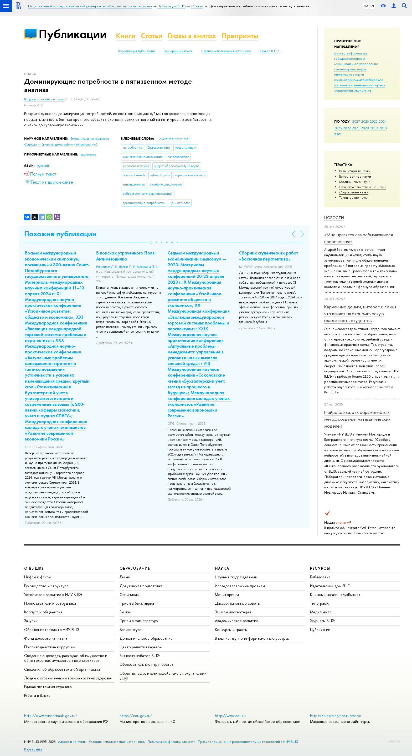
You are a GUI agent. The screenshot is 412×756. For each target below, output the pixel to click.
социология (343, 90)
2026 (365, 121)
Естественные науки (355, 176)
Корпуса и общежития (43, 611)
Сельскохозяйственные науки (362, 186)
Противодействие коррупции (49, 646)
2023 (338, 128)
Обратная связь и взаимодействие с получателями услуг (163, 675)
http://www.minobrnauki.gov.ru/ (50, 715)
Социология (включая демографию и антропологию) (60, 144)
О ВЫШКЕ (34, 568)
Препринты (240, 35)
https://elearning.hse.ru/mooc (335, 715)
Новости (334, 218)
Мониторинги (227, 594)
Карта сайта (33, 749)
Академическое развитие (236, 620)
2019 (374, 128)
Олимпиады (129, 594)
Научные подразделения (236, 576)
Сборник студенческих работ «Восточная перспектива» (268, 256)
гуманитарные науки (350, 69)
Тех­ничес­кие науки (353, 197)
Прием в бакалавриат (138, 603)
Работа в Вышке (37, 695)
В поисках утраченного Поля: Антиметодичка (126, 256)
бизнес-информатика (351, 53)
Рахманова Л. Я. (106, 267)
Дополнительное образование (146, 638)
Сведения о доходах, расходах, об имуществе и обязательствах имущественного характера (65, 658)
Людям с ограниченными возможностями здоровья (68, 677)
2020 (365, 128)
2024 (383, 121)
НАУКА (222, 568)
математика (343, 85)
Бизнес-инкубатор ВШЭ (140, 655)
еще (337, 133)
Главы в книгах (192, 35)
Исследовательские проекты (240, 585)
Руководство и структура (46, 585)
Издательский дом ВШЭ (330, 585)
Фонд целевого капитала (45, 638)
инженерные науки (349, 74)
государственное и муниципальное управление (356, 61)
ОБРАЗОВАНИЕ (135, 568)
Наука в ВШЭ (269, 51)
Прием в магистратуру (139, 620)
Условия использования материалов (117, 741)
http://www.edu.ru (230, 715)
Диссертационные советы (237, 603)
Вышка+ (126, 611)
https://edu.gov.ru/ (136, 715)
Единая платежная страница (48, 686)
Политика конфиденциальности (171, 741)
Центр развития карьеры (141, 646)
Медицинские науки (354, 181)
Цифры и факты (37, 576)
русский (43, 166)
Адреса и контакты (72, 741)
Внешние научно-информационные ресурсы (252, 638)
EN (372, 6)
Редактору (393, 741)
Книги (126, 35)
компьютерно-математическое (358, 79)
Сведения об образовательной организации (62, 669)
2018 (383, 128)
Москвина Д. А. (147, 267)
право (380, 85)
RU (366, 6)
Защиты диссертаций (233, 611)
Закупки (31, 620)
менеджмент (364, 85)
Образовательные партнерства (146, 664)
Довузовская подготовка (141, 585)
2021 (356, 128)
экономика (362, 90)
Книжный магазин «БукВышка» (335, 594)
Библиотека (320, 576)
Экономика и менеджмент (89, 139)
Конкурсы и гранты (231, 629)
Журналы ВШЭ (322, 620)
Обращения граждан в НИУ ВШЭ (52, 629)
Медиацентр (321, 611)
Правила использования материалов (226, 51)
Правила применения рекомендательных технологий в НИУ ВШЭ (248, 741)
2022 (347, 128)
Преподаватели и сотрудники (50, 603)
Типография (320, 603)
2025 (374, 121)
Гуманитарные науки (354, 170)
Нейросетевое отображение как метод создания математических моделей (357, 419)
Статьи (151, 35)
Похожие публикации (60, 233)
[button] (151, 242)
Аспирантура (131, 629)
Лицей (125, 576)
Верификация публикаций (136, 51)
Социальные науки (353, 192)
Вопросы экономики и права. (44, 99)
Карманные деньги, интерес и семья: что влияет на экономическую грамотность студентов (361, 314)
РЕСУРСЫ (320, 568)
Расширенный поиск (178, 51)
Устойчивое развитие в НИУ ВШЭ (53, 594)
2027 (356, 121)
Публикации (73, 34)
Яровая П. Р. (127, 267)
